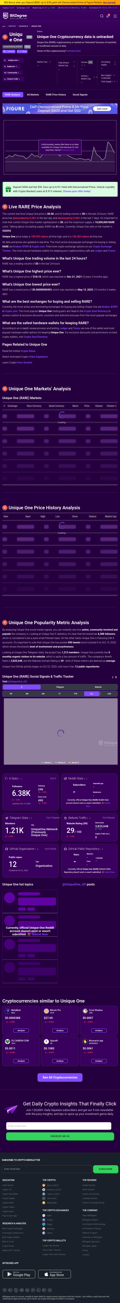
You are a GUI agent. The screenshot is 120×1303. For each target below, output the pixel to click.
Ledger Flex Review (50, 1245)
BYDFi (25, 246)
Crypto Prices (8, 1246)
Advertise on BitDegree (92, 1237)
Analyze (21, 1030)
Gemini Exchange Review (93, 1202)
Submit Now (110, 872)
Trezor (111, 250)
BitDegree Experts (90, 1220)
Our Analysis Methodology (93, 1224)
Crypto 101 (7, 1189)
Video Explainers (38, 356)
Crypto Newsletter (10, 1194)
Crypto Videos (8, 1207)
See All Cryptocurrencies (60, 1077)
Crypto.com (38, 246)
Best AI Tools (8, 1241)
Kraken (17, 246)
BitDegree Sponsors (91, 1241)
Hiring (85, 1250)
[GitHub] (50, 1290)
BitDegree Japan (89, 1246)
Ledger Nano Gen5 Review (54, 1254)
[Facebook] (21, 1290)
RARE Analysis (13, 94)
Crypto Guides (8, 1198)
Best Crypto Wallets (11, 1237)
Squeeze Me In (59, 1136)
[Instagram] (38, 1290)
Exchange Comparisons (12, 1233)
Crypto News (28, 351)
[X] (4, 1290)
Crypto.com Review (90, 1194)
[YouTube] (16, 1290)
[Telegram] (10, 1290)
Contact (85, 1254)
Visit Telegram (53, 817)
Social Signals (80, 94)
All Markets (33, 94)
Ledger (99, 250)
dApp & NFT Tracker (11, 1250)
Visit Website (108, 817)
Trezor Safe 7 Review (51, 1250)
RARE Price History (56, 94)
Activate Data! (74, 51)
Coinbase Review (89, 1198)
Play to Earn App (9, 1216)
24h (90, 62)
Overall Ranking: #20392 (12, 47)
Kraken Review (88, 1185)
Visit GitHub (50, 849)
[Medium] (33, 1290)
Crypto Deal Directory (96, 311)
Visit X (53, 778)
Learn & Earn (8, 1185)
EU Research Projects (91, 1228)
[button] (107, 16)
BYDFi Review (88, 1189)
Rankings (24, 26)
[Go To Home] (4, 26)
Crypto (13, 26)
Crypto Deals (8, 1211)
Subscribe (105, 1169)
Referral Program (89, 1233)
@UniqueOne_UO (17, 681)
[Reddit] (44, 1290)
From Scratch (24, 362)
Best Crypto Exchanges (12, 1228)
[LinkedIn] (27, 1290)
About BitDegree (89, 1215)
